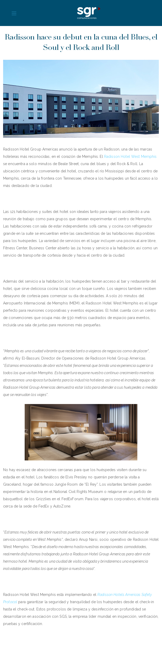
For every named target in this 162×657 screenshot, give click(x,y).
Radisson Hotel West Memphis (130, 156)
